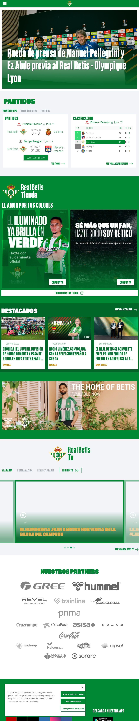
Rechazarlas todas (73, 701)
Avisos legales (91, 709)
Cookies (118, 709)
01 (133, 40)
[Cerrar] (82, 687)
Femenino (45, 106)
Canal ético (128, 714)
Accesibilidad (127, 709)
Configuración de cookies (73, 709)
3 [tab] (71, 543)
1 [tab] (65, 543)
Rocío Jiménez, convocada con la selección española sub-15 (68, 349)
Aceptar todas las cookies (73, 694)
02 (134, 47)
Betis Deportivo (29, 106)
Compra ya (57, 278)
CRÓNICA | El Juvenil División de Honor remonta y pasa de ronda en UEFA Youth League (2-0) (23, 352)
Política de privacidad (105, 709)
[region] (45, 700)
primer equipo (10, 106)
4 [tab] (74, 543)
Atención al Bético (26, 665)
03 (134, 53)
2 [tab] (68, 543)
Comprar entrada (36, 153)
